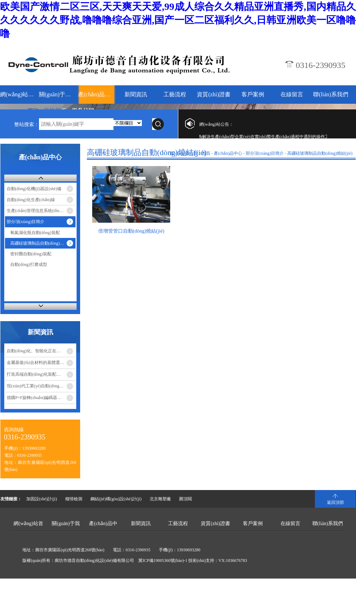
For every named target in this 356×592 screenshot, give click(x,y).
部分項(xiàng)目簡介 (26, 221)
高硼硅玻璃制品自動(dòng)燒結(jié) (319, 153)
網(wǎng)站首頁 (18, 94)
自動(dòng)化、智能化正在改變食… (40, 350)
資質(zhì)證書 (213, 94)
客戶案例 (252, 94)
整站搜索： (26, 124)
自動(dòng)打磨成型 (28, 264)
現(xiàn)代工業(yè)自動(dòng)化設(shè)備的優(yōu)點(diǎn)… (41, 385)
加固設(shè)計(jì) (41, 498)
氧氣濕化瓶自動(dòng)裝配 (35, 232)
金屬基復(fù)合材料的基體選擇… (37, 362)
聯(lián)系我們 (330, 94)
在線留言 (291, 94)
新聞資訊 (135, 94)
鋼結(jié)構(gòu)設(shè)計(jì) (116, 498)
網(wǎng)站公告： (216, 124)
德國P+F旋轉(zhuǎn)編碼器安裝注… (40, 397)
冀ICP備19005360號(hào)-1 (162, 560)
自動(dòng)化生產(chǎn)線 (31, 199)
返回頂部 (335, 502)
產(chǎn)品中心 (96, 94)
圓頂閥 (185, 498)
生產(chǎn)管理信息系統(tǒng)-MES (40, 210)
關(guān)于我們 (57, 94)
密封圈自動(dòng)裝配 (30, 253)
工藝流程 (174, 94)
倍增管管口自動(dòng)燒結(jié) (131, 231)
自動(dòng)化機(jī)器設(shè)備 (34, 188)
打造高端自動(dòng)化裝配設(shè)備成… (41, 374)
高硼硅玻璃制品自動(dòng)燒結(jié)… (43, 243)
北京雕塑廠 (160, 498)
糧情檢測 (73, 498)
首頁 (206, 153)
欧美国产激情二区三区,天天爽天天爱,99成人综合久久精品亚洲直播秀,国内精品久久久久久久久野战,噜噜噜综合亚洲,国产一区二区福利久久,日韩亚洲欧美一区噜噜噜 (178, 20)
